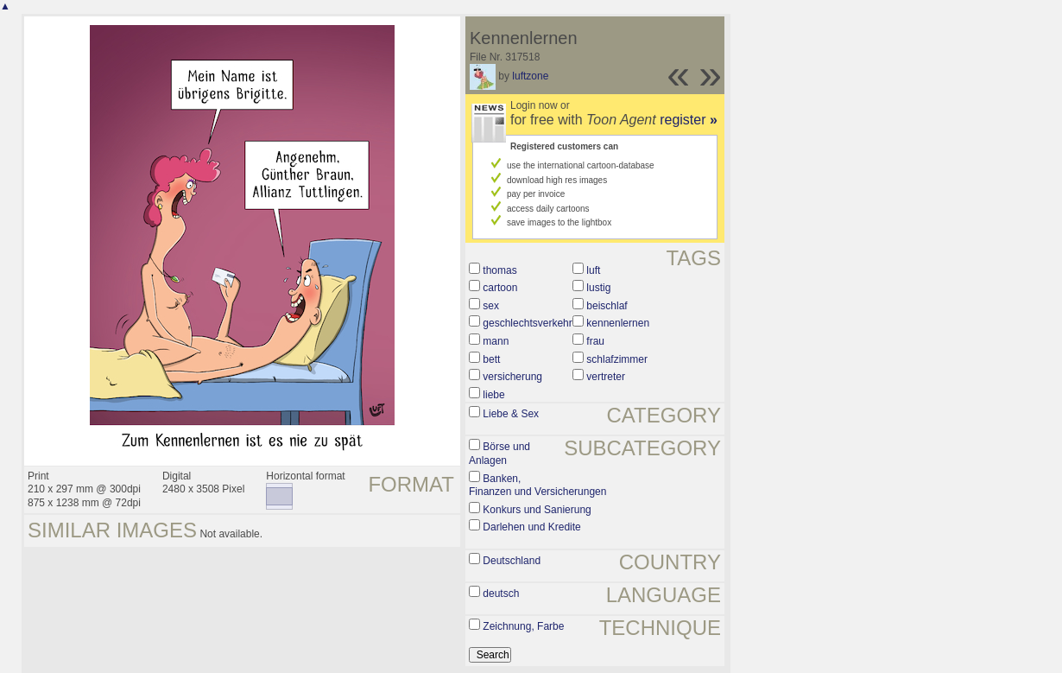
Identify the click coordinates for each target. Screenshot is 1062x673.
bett (491, 359)
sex (491, 306)
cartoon (500, 288)
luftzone (530, 76)
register (688, 119)
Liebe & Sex (511, 414)
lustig (598, 288)
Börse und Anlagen (499, 454)
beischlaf (606, 306)
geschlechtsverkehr (527, 323)
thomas (499, 270)
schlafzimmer (617, 359)
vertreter (605, 377)
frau (595, 341)
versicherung (512, 377)
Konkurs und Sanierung (537, 510)
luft (593, 270)
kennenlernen (617, 323)
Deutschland (511, 561)
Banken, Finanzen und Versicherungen (537, 485)
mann (496, 341)
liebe (493, 395)
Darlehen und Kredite (531, 527)
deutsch (501, 593)
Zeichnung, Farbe (523, 626)
